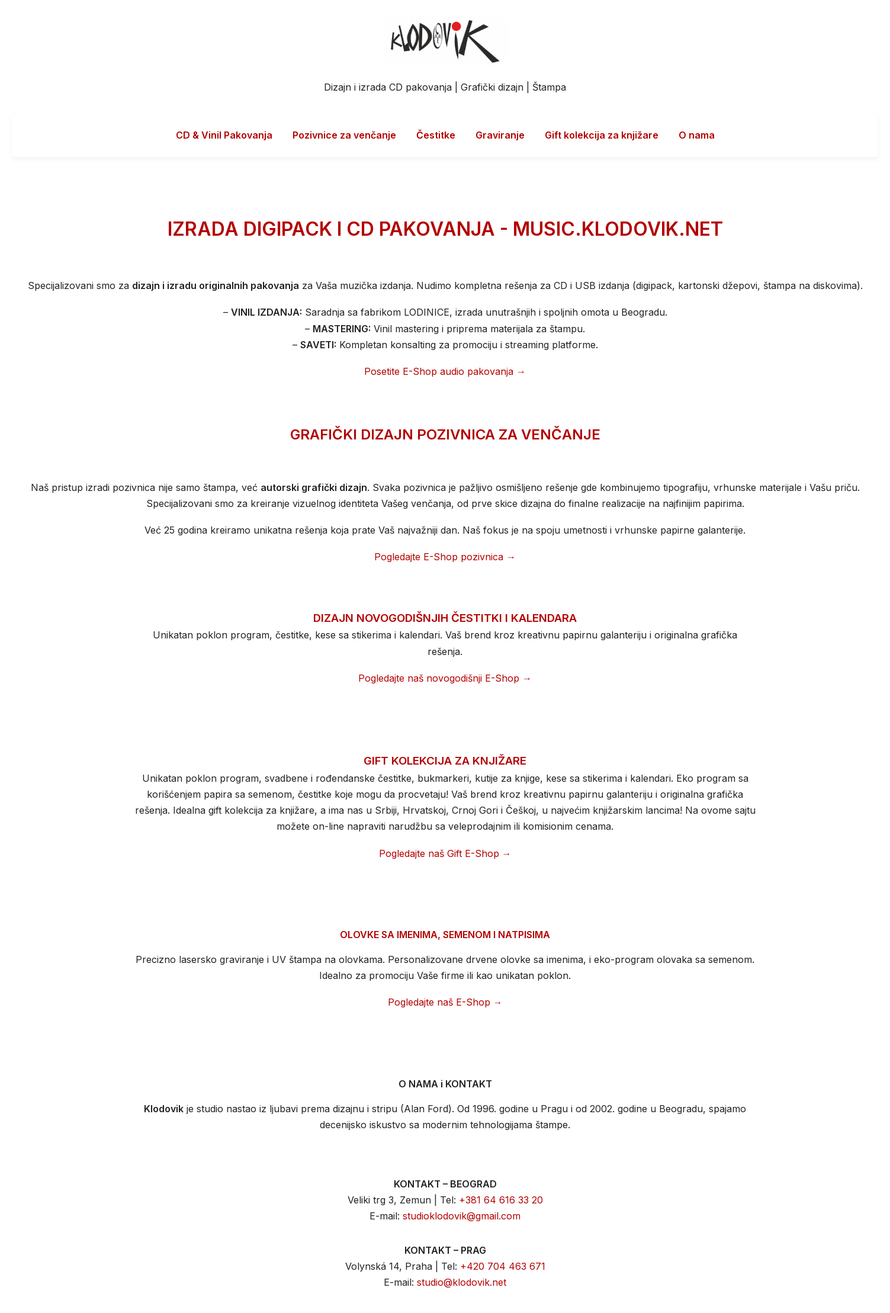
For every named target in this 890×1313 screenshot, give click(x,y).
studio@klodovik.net (461, 1282)
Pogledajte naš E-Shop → (445, 1002)
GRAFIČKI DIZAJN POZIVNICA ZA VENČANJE (445, 434)
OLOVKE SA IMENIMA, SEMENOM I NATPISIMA (445, 934)
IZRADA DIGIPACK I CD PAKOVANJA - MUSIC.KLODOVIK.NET (445, 228)
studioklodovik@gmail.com (461, 1216)
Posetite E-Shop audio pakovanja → (445, 371)
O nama (697, 135)
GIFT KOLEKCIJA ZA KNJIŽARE (445, 761)
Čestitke (435, 135)
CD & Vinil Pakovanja (224, 135)
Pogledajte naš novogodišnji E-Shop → (445, 678)
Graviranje (500, 135)
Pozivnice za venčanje (344, 135)
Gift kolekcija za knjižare (601, 135)
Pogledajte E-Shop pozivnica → (445, 557)
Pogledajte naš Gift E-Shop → (445, 853)
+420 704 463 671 (502, 1266)
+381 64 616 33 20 (501, 1200)
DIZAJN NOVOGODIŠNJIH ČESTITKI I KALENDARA (445, 618)
